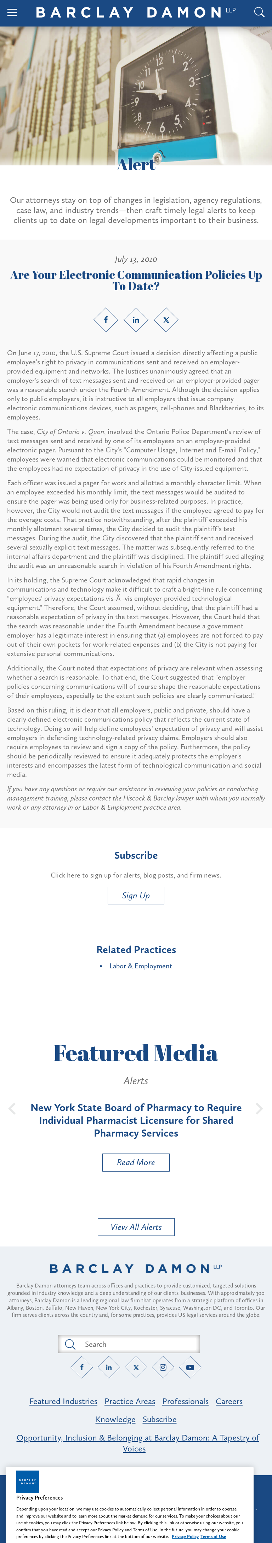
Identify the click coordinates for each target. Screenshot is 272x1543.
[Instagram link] (163, 1367)
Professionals (185, 1401)
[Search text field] (137, 1344)
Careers (229, 1401)
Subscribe (160, 1419)
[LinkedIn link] (136, 320)
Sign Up (136, 895)
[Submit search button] (70, 1344)
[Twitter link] (166, 320)
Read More (129, 1164)
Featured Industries (63, 1401)
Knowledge (116, 1419)
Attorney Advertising (136, 1486)
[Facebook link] (106, 320)
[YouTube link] (190, 1367)
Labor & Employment (140, 966)
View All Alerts (136, 1226)
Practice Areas (129, 1401)
